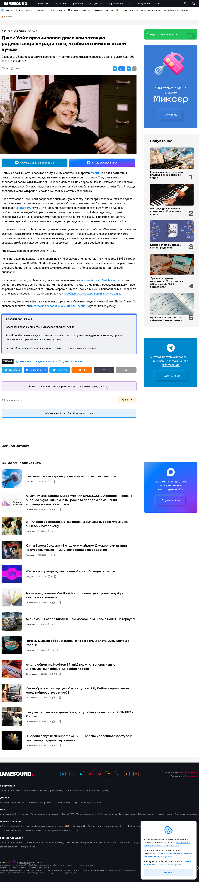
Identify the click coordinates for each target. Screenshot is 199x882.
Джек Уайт (24, 361)
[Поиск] (192, 3)
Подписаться (171, 375)
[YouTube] (90, 773)
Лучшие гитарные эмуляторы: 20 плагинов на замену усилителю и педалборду (167, 282)
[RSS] (136, 773)
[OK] (127, 773)
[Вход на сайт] (186, 3)
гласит (94, 173)
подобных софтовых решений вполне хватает (93, 293)
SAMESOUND (24, 862)
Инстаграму (23, 207)
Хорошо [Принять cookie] (168, 872)
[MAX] (81, 773)
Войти (127, 399)
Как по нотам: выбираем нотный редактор (165, 246)
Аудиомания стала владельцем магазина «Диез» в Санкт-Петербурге (81, 619)
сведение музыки (46, 361)
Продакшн (30, 481)
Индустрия (7, 31)
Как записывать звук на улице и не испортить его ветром (71, 476)
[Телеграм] (63, 773)
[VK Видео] (99, 773)
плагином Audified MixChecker (97, 280)
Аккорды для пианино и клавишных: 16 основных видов (165, 211)
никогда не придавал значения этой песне (57, 306)
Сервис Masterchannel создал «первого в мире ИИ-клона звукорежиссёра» (50, 348)
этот (88, 865)
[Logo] (16, 3)
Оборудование (33, 509)
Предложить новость (162, 34)
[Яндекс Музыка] (108, 773)
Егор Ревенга (20, 31)
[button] (115, 68)
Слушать (171, 114)
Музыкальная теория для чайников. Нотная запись (166, 319)
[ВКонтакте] (72, 773)
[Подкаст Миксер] (117, 773)
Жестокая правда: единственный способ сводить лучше (39, 326)
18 (53, 650)
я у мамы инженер (72, 361)
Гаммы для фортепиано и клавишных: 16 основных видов (166, 175)
